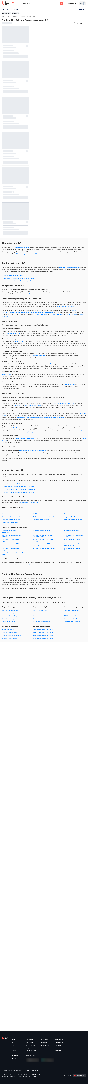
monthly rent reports (11, 338)
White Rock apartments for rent (11, 778)
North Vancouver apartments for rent (12, 757)
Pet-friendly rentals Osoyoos (10, 988)
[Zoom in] (85, 1076)
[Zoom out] (85, 1078)
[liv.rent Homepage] (5, 3)
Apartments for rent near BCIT (10, 796)
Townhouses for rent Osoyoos (10, 950)
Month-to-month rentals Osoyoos (11, 1008)
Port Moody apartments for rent (11, 772)
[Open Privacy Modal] (13, 3)
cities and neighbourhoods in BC (15, 274)
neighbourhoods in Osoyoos (17, 738)
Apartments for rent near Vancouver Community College (12, 804)
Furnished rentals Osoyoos (9, 982)
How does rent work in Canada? (13, 308)
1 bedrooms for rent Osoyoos (10, 966)
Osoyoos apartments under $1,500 (12, 1021)
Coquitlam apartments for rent (10, 760)
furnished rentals (22, 385)
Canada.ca (5, 866)
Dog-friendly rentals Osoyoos (10, 991)
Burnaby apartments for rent (10, 749)
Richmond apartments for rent (10, 755)
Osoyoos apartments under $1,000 (12, 1018)
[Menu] (82, 3)
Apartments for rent (18, 412)
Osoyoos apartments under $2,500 (12, 1027)
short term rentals (15, 390)
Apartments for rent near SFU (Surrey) (13, 824)
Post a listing (72, 3)
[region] (59, 549)
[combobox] (22, 3)
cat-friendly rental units (9, 560)
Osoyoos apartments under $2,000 (12, 1024)
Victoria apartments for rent (10, 781)
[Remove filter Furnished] (18, 13)
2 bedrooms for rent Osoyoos (10, 969)
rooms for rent (13, 634)
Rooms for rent (22, 523)
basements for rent (21, 476)
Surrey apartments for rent (9, 752)
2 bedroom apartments (17, 377)
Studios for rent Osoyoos (9, 963)
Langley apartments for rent (10, 769)
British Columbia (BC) (22, 253)
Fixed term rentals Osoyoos (9, 1010)
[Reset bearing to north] (85, 1081)
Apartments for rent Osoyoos (10, 944)
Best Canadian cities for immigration (15, 705)
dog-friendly (21, 558)
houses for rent (19, 429)
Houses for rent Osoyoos (9, 953)
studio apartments (22, 379)
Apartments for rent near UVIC (10, 821)
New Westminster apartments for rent (12, 763)
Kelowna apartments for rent (10, 775)
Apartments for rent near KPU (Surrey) (13, 840)
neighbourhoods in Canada (10, 367)
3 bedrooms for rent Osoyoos (10, 972)
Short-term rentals (22, 607)
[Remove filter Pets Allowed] (10, 13)
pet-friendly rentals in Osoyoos (12, 556)
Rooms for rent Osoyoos (9, 955)
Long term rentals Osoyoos (9, 1002)
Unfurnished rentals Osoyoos (10, 985)
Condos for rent (7, 499)
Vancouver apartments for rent (10, 746)
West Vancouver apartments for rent (12, 766)
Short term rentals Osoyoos (9, 1005)
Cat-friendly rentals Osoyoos (10, 994)
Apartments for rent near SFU (10, 793)
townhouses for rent (13, 462)
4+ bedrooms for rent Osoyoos (10, 975)
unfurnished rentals (11, 387)
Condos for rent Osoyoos (9, 947)
